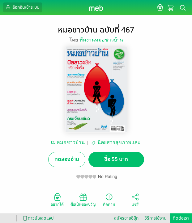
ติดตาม (109, 199)
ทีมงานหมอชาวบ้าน (101, 39)
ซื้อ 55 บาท (116, 159)
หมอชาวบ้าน (71, 142)
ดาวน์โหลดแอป (37, 218)
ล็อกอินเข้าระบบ (22, 7)
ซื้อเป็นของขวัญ (83, 199)
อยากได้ (57, 199)
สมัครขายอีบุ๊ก (126, 218)
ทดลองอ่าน (66, 159)
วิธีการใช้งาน (156, 218)
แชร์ (135, 199)
